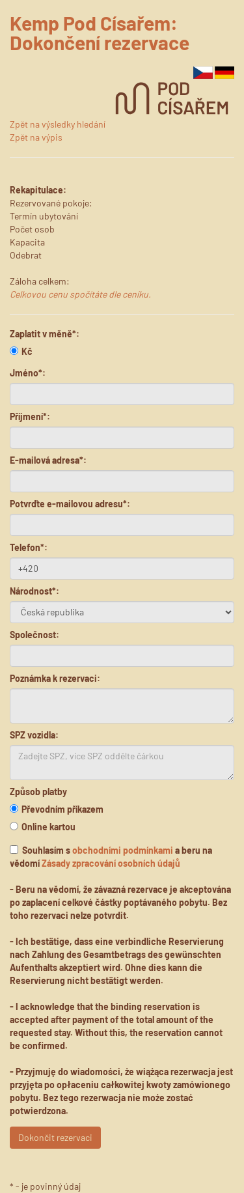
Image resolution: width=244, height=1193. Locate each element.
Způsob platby (38, 791)
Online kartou (42, 826)
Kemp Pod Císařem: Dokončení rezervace (99, 32)
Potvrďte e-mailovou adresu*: (70, 503)
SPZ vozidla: (34, 734)
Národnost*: (34, 590)
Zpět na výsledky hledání (57, 124)
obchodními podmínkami (122, 850)
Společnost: (34, 634)
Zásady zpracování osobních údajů (111, 863)
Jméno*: (28, 372)
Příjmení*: (30, 416)
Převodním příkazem (56, 809)
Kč (21, 351)
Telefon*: (28, 547)
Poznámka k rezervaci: (55, 678)
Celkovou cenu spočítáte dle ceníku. (80, 294)
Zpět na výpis (36, 137)
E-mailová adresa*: (48, 460)
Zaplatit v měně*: (44, 333)
